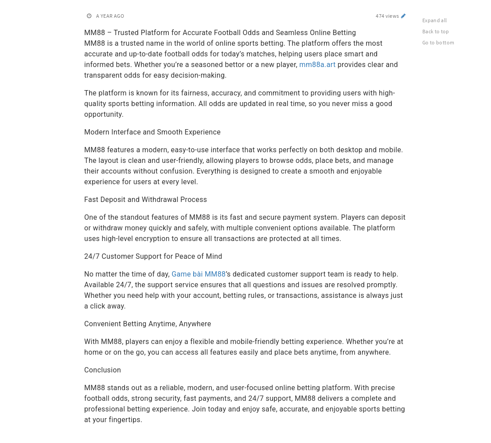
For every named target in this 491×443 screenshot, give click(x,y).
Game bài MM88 (198, 274)
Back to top (435, 31)
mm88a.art (318, 64)
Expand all (434, 20)
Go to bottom (438, 42)
